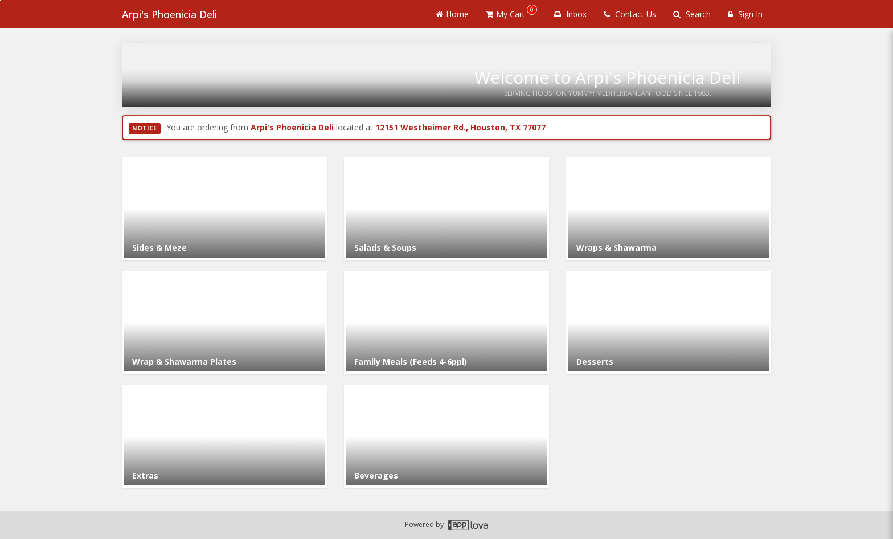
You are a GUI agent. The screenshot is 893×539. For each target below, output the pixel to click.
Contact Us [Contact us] (630, 14)
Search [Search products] (692, 14)
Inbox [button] (570, 14)
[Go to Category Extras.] (224, 436)
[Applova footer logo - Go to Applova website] (468, 525)
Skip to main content (0, 0)
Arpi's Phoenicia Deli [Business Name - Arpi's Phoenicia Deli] (169, 14)
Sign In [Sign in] (745, 14)
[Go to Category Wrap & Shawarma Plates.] (224, 322)
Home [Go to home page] (452, 14)
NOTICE (144, 128)
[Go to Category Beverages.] (446, 436)
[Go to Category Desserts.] (668, 322)
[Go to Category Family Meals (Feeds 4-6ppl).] (446, 322)
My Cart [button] (511, 12)
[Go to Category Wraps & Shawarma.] (668, 208)
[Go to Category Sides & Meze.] (224, 208)
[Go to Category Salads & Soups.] (446, 208)
